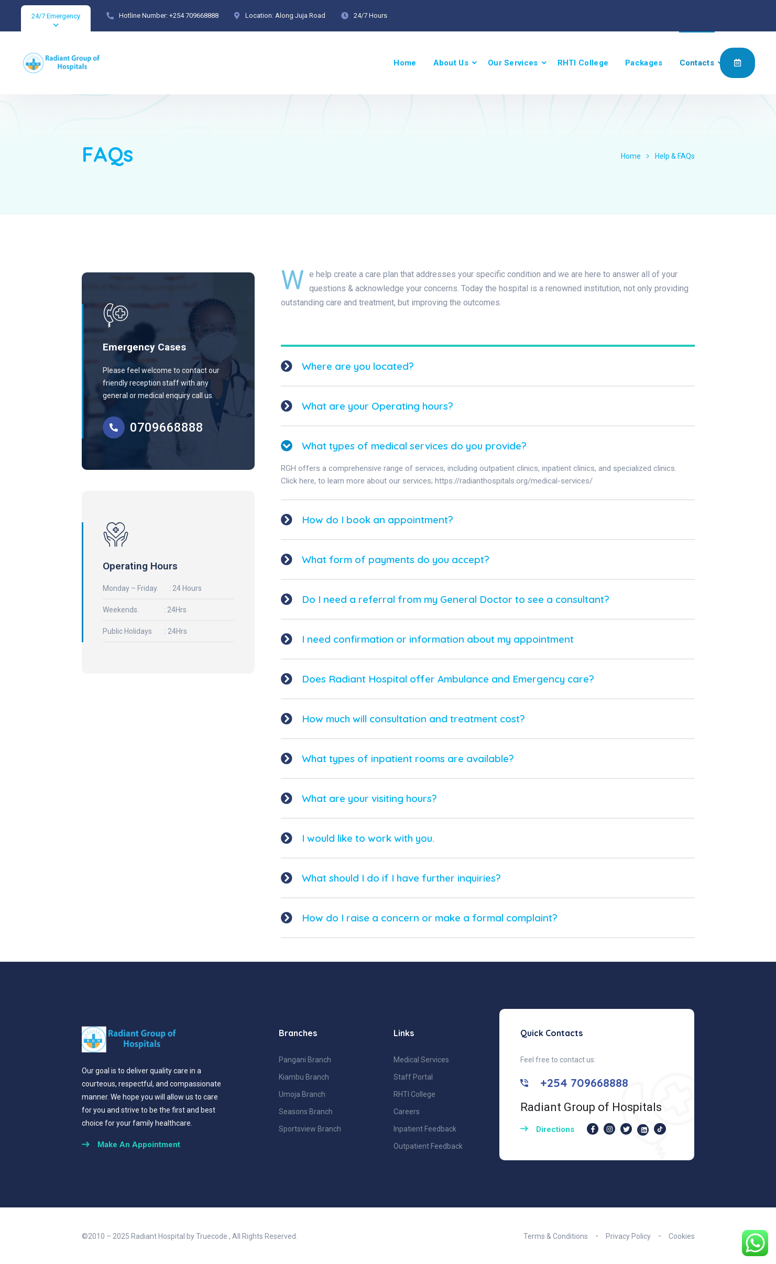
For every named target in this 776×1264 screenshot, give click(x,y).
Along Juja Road (300, 15)
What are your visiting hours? (369, 798)
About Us (450, 63)
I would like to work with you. (368, 838)
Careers (407, 1111)
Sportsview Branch (310, 1129)
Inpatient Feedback (425, 1129)
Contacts (697, 63)
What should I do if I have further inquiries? (401, 878)
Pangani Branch (305, 1060)
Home (405, 63)
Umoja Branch (302, 1094)
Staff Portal (413, 1077)
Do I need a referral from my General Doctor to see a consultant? (455, 599)
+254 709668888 (193, 15)
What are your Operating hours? (377, 406)
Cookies (682, 1236)
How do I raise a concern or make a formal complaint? (430, 917)
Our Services (513, 63)
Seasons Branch (306, 1111)
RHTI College (583, 63)
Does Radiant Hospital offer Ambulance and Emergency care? (448, 679)
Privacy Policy (628, 1236)
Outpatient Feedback (428, 1146)
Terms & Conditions (555, 1236)
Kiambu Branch (304, 1077)
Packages (643, 63)
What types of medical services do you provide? (414, 445)
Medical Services (421, 1060)
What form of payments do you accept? (395, 559)
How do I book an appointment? (377, 519)
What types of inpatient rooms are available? (408, 758)
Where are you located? (358, 366)
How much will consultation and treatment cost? (413, 718)
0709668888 (166, 427)
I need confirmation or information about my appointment (438, 639)
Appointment (737, 62)
